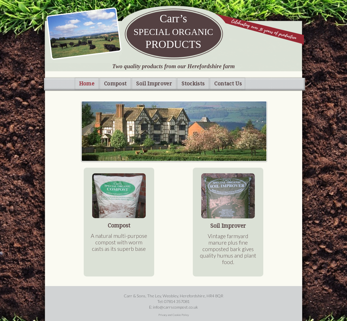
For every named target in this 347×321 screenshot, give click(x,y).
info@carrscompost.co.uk (175, 307)
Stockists (193, 84)
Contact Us (228, 84)
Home (86, 84)
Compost (115, 84)
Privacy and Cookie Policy (173, 314)
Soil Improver (154, 84)
